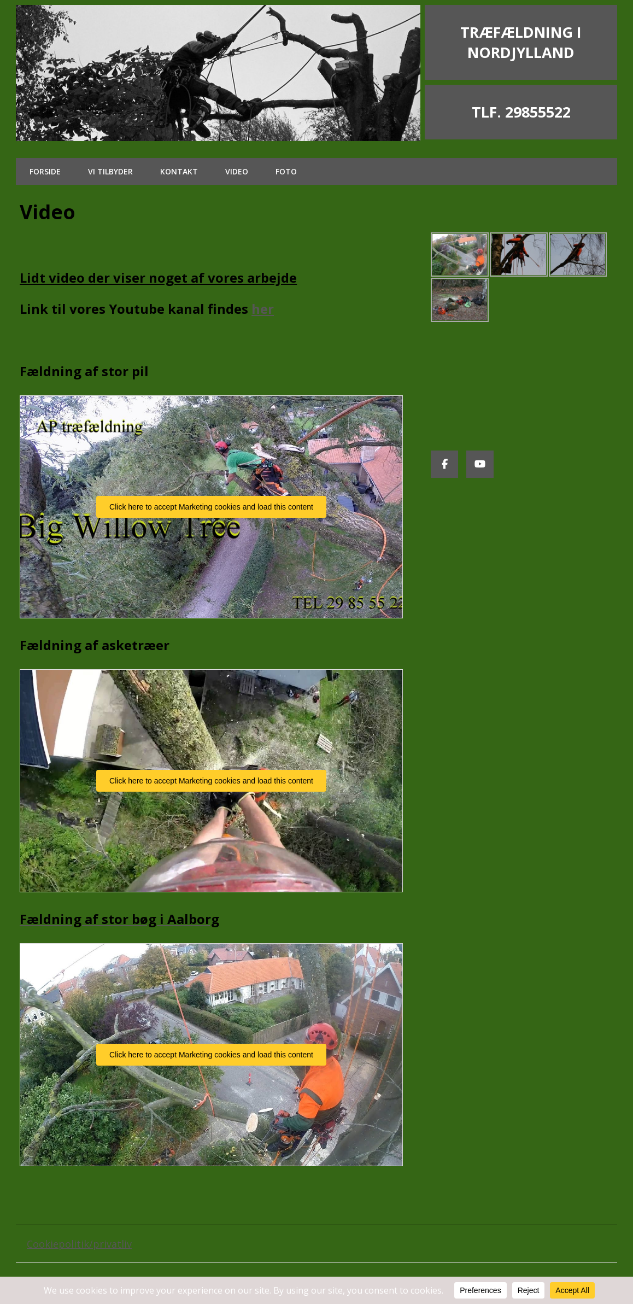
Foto (286, 171)
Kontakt (179, 171)
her (262, 309)
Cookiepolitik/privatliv (79, 1243)
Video (236, 171)
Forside (45, 171)
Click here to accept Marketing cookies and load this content (211, 506)
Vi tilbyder (110, 171)
